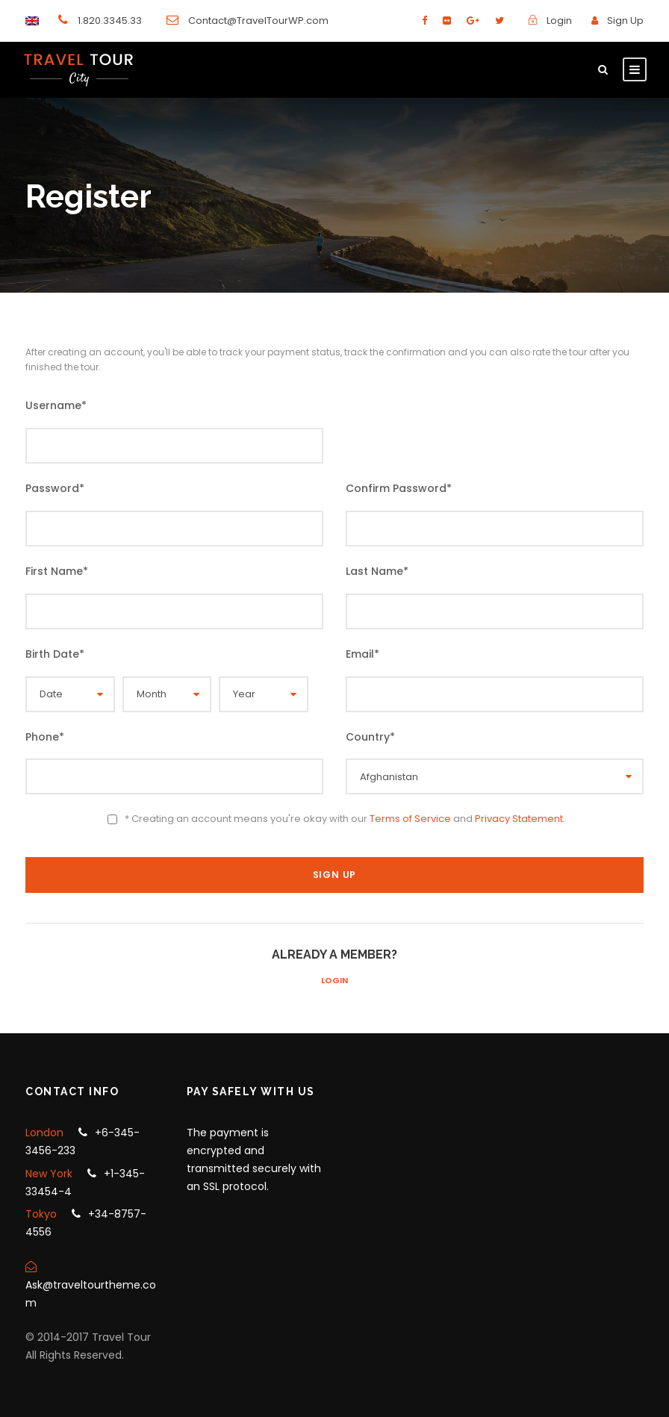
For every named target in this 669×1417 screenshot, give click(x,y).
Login (334, 980)
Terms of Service (410, 819)
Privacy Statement (519, 819)
